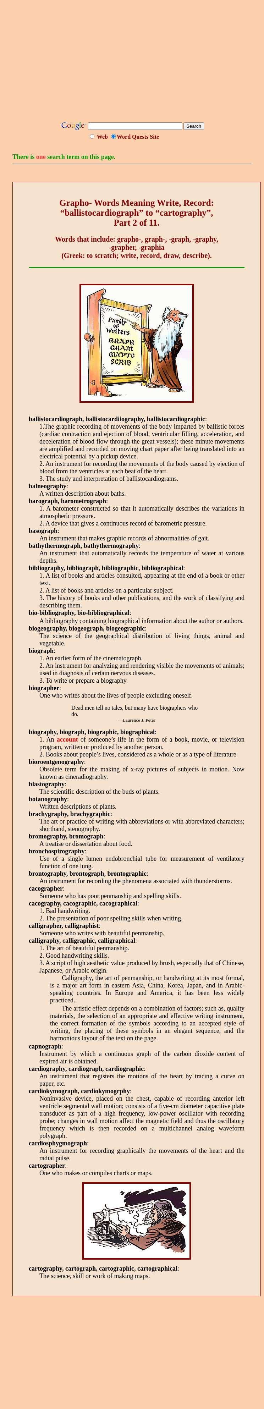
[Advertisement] (138, 63)
